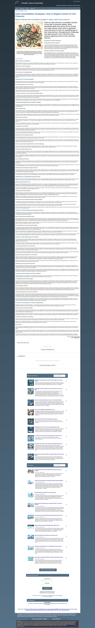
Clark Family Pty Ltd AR (32, 616)
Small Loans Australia (19, 10)
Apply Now (33, 8)
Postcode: (47, 583)
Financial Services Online (37, 618)
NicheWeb (45, 618)
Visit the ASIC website (71, 625)
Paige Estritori (77, 337)
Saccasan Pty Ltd (41, 616)
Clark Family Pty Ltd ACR (22, 616)
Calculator (22, 8)
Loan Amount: (47, 578)
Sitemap (27, 8)
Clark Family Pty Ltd (56, 618)
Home (17, 8)
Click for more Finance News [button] (48, 569)
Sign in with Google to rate (47, 349)
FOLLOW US (77, 1)
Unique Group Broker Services (51, 616)
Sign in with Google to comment (47, 365)
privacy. (50, 596)
